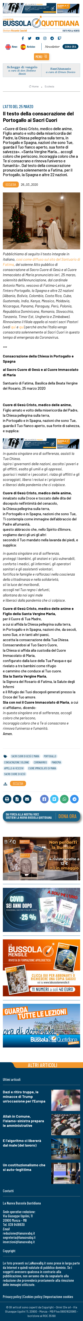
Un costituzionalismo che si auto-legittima (24, 1167)
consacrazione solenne (16, 762)
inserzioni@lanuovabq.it (19, 1242)
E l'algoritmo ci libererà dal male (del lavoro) (22, 1142)
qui (13, 327)
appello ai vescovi (14, 768)
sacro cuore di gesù (14, 774)
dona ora (70, 46)
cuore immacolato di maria (42, 768)
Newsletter (52, 46)
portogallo (50, 756)
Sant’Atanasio (60, 68)
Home (34, 86)
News (14, 46)
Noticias (31, 46)
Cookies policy (32, 1296)
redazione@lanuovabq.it (19, 1233)
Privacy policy (12, 1296)
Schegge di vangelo (22, 67)
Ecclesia (49, 86)
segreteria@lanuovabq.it (19, 1237)
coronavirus (40, 762)
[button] (42, 57)
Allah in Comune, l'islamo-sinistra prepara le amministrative (23, 1121)
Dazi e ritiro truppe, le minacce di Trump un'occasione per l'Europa (24, 1096)
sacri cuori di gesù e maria (25, 756)
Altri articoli (42, 1064)
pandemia (56, 762)
